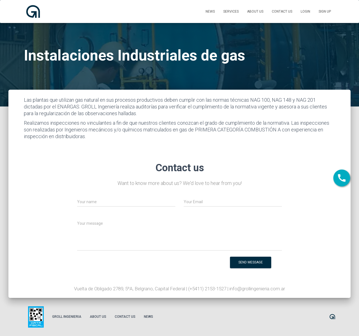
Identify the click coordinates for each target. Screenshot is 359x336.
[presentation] (172, 266)
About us (255, 11)
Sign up (325, 11)
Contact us (282, 11)
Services (231, 11)
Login (305, 11)
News (210, 11)
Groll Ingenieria (66, 317)
